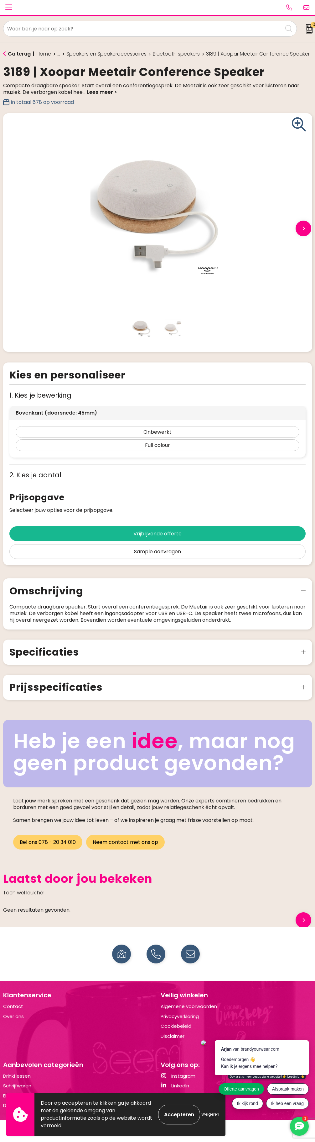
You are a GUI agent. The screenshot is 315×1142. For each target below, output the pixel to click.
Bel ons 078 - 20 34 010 (48, 842)
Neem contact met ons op (125, 842)
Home (44, 54)
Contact (13, 1006)
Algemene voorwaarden (189, 1006)
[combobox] (143, 28)
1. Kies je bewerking (40, 395)
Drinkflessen (17, 1076)
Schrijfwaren (17, 1085)
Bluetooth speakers (176, 54)
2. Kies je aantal (35, 475)
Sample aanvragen (157, 551)
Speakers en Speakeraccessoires (106, 54)
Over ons (13, 1016)
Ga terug (19, 53)
